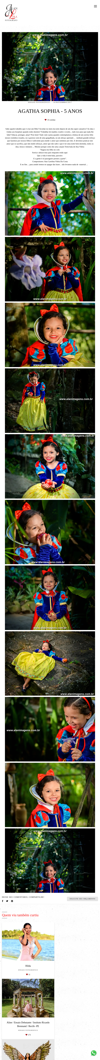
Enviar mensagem (83, 1055)
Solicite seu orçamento (82, 899)
